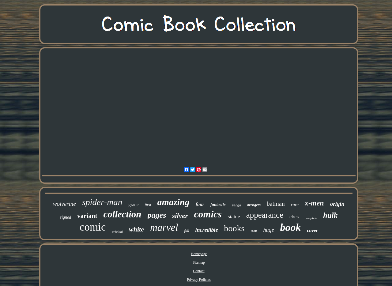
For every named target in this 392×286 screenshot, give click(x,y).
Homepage (199, 254)
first (148, 204)
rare (295, 204)
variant (87, 216)
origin (337, 204)
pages (157, 215)
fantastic (218, 204)
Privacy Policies (199, 279)
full (186, 231)
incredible (206, 230)
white (136, 229)
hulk (330, 215)
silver (180, 216)
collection (122, 214)
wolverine (64, 204)
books (234, 228)
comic (93, 227)
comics (208, 214)
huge (268, 230)
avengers (254, 205)
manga (236, 205)
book (290, 227)
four (200, 204)
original (117, 231)
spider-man (102, 202)
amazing (173, 202)
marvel (164, 227)
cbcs (294, 217)
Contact (198, 271)
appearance (264, 215)
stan (254, 230)
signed (65, 217)
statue (234, 217)
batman (276, 203)
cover (312, 230)
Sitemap (199, 262)
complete (311, 218)
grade (133, 204)
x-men (314, 203)
